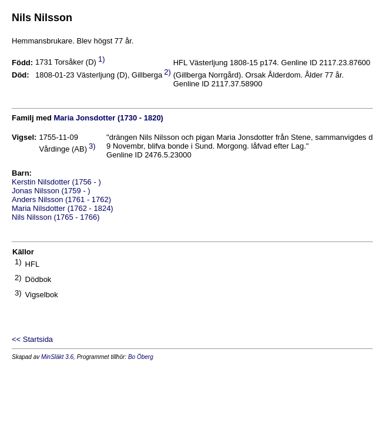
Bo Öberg (140, 357)
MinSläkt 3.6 (57, 357)
